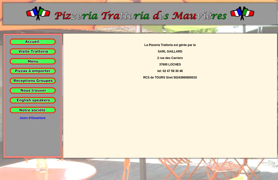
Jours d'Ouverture (33, 118)
